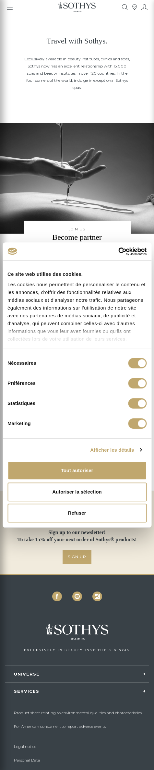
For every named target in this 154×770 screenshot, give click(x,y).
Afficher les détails (112, 450)
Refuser (77, 513)
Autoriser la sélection (77, 492)
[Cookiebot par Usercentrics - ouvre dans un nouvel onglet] (118, 251)
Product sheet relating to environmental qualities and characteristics (78, 712)
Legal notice (25, 746)
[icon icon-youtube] (77, 596)
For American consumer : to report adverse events (60, 726)
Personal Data (27, 760)
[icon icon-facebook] (57, 596)
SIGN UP (77, 556)
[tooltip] (125, 7)
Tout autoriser (77, 470)
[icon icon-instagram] (97, 596)
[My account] (144, 7)
